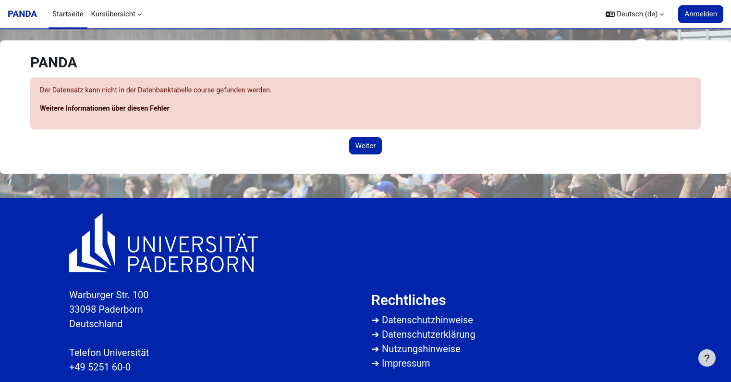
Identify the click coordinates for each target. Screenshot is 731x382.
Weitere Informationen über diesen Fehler (107, 109)
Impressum (406, 363)
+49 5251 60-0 (100, 367)
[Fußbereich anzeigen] (707, 358)
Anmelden (700, 14)
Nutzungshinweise (421, 349)
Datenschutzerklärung (428, 334)
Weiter (365, 146)
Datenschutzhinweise (427, 320)
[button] (634, 14)
